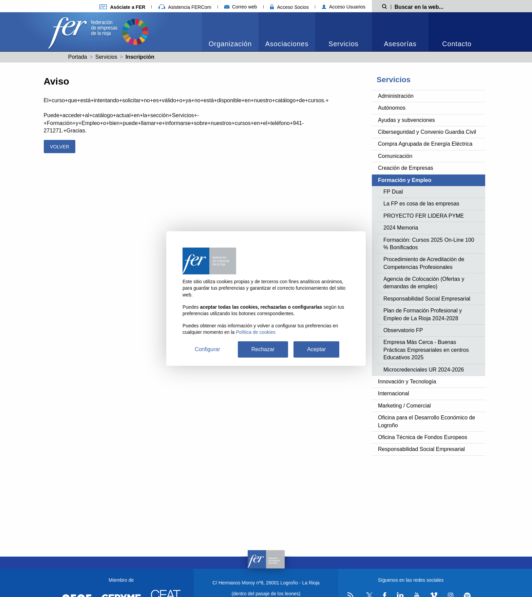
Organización (230, 44)
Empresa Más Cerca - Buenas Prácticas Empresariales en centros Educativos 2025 (426, 349)
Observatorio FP (403, 330)
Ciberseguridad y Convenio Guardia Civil (427, 132)
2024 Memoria (400, 228)
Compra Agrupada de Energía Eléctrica (425, 144)
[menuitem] (230, 31)
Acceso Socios (289, 7)
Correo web (240, 7)
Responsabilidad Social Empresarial (426, 299)
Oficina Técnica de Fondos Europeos (422, 437)
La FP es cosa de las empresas (421, 203)
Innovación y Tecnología (407, 381)
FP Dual (393, 192)
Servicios (343, 44)
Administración (396, 96)
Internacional (393, 393)
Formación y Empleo (404, 180)
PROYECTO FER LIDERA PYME (423, 216)
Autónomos (391, 108)
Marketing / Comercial (404, 406)
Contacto (456, 44)
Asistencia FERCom (184, 7)
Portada (77, 57)
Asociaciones (286, 44)
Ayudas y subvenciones (406, 120)
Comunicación (395, 156)
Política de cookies (256, 332)
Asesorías (400, 44)
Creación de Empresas (405, 168)
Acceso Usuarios (343, 7)
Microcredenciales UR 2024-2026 (423, 370)
